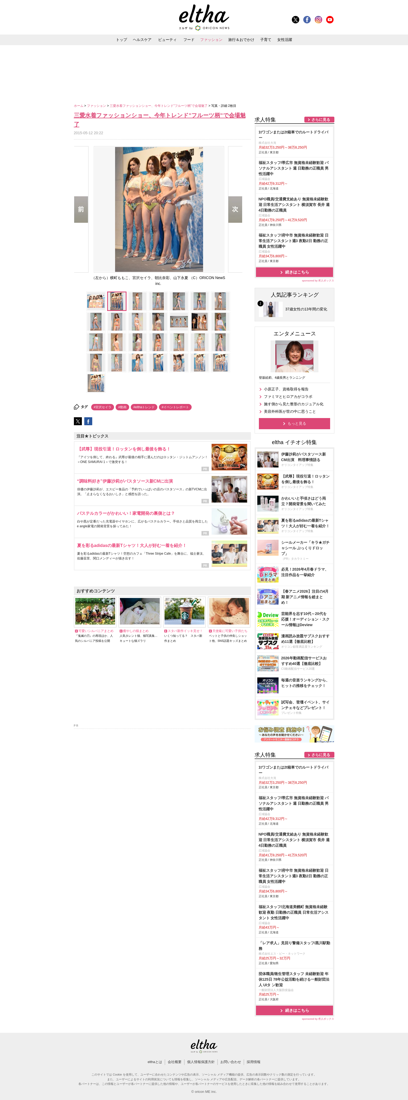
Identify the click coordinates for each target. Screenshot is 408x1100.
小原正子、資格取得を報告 (286, 389)
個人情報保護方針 (201, 1062)
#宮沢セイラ (103, 407)
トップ (121, 39)
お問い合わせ (230, 1062)
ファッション (211, 39)
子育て (265, 39)
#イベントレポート (175, 407)
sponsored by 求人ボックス (318, 280)
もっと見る (297, 423)
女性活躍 (284, 39)
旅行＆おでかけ (241, 39)
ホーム (79, 106)
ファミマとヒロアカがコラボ (288, 396)
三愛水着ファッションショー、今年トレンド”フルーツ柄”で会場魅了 (159, 106)
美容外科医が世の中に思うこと (290, 411)
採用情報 (253, 1062)
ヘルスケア (142, 39)
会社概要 (175, 1062)
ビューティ (167, 39)
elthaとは (155, 1062)
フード (189, 39)
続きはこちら (297, 272)
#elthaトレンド (144, 407)
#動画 (122, 407)
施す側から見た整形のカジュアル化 (293, 404)
